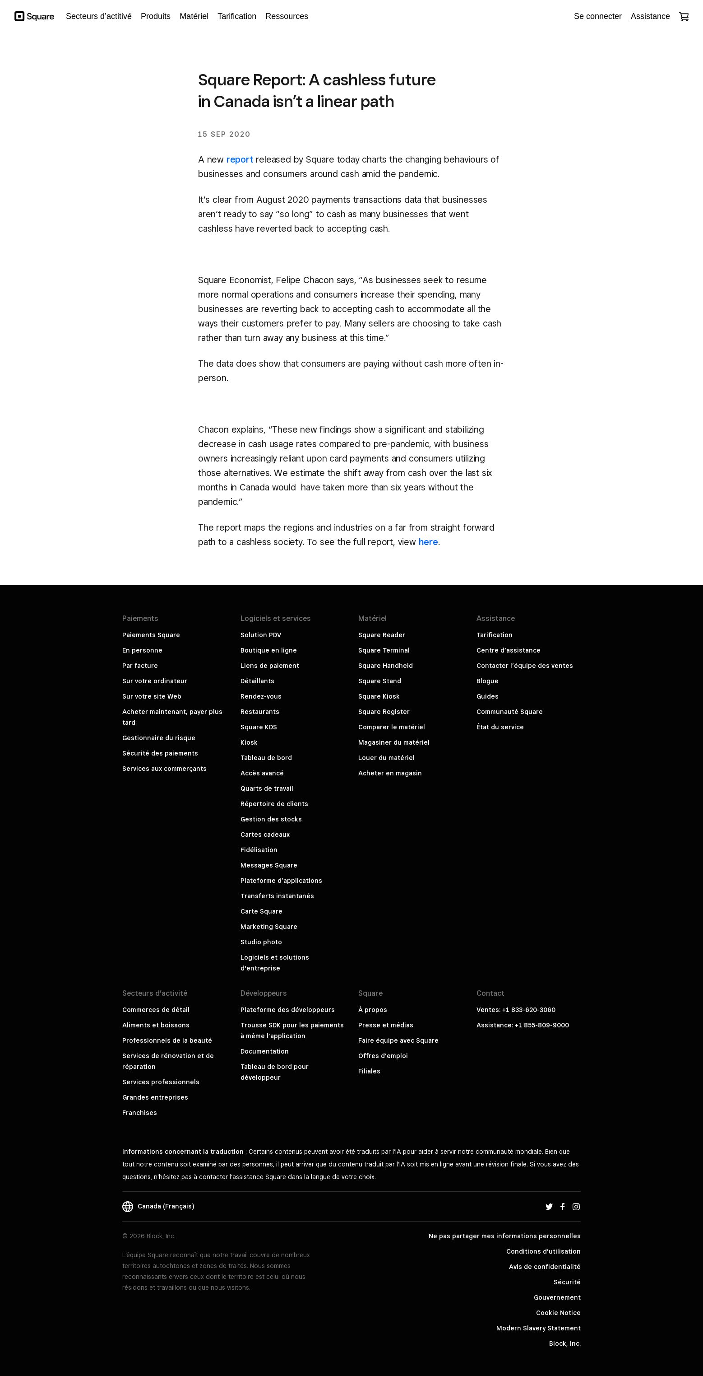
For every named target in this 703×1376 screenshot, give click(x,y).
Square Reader (381, 635)
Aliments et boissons (156, 1025)
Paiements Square (151, 635)
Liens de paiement (269, 665)
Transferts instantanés (277, 896)
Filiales (369, 1071)
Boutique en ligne (268, 650)
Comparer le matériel (391, 727)
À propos (372, 1009)
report (240, 159)
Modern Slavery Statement (538, 1328)
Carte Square (261, 911)
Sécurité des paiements (160, 753)
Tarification (494, 635)
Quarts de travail (266, 788)
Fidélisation (259, 850)
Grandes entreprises (155, 1097)
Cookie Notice (558, 1312)
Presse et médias (385, 1025)
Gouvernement (557, 1297)
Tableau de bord (266, 757)
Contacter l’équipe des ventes (524, 665)
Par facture (140, 665)
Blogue (487, 681)
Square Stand (379, 681)
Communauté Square (509, 711)
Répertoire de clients (274, 803)
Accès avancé (262, 773)
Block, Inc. (565, 1343)
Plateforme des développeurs (287, 1009)
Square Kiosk (379, 696)
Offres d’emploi (383, 1055)
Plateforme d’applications (281, 880)
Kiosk (249, 742)
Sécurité (567, 1282)
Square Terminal (384, 650)
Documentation (264, 1051)
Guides (487, 696)
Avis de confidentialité (545, 1266)
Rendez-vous (261, 696)
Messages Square (268, 865)
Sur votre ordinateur (154, 681)
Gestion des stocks (271, 819)
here (428, 541)
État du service (500, 727)
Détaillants (257, 681)
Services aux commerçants (164, 768)
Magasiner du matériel (394, 742)
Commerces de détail (156, 1009)
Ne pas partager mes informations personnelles (505, 1236)
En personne (142, 650)
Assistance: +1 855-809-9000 (522, 1025)
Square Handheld (385, 665)
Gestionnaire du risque (158, 738)
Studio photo (261, 942)
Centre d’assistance (508, 650)
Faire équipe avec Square (398, 1040)
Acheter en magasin (390, 773)
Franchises (139, 1112)
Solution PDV (260, 635)
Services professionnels (160, 1082)
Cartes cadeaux (265, 834)
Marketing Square (268, 926)
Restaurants (259, 711)
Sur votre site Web (151, 696)
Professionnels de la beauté (167, 1040)
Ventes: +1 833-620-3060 (515, 1009)
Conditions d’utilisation (543, 1251)
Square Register (384, 711)
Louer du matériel (386, 757)
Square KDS (258, 727)
